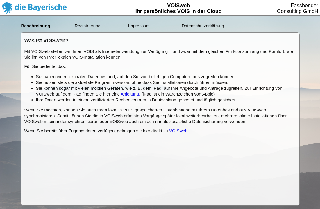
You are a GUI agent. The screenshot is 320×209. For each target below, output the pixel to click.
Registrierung (88, 25)
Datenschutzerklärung (203, 25)
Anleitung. (130, 93)
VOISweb (178, 130)
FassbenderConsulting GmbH (297, 8)
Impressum (139, 25)
